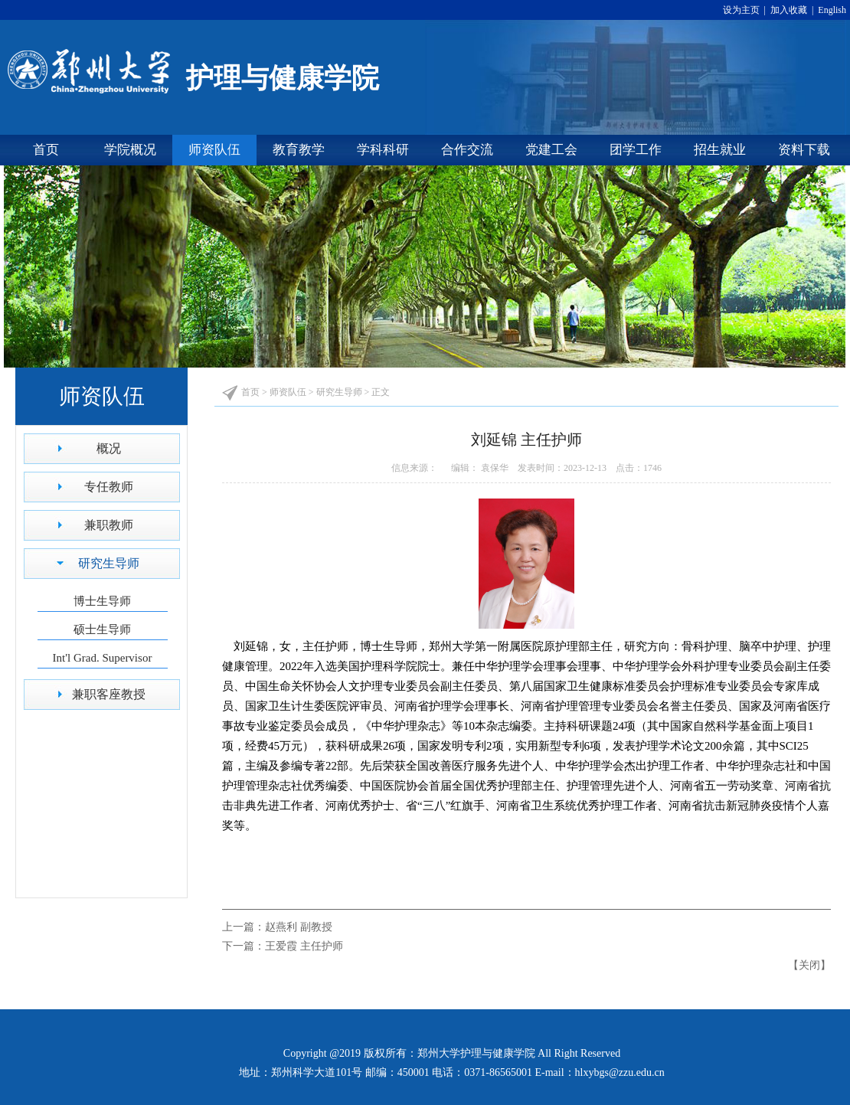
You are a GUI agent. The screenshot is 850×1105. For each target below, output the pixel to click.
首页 (46, 149)
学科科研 (383, 149)
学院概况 (130, 149)
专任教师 (108, 486)
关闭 (809, 965)
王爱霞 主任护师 (304, 946)
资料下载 (804, 149)
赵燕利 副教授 (298, 927)
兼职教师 (108, 524)
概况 (108, 448)
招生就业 (720, 149)
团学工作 (636, 149)
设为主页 (743, 10)
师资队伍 (214, 149)
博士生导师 (102, 601)
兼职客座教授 (108, 694)
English (831, 10)
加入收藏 (790, 10)
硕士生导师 (102, 629)
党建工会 (551, 149)
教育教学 (299, 149)
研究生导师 (108, 563)
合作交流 (467, 149)
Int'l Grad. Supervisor (102, 658)
